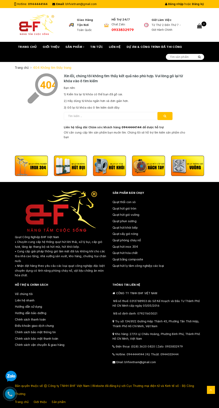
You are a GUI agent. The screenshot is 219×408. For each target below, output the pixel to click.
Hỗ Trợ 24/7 (121, 19)
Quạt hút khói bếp (125, 228)
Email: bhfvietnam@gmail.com (136, 362)
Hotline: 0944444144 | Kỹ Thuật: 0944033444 (147, 354)
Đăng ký (198, 4)
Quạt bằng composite (128, 259)
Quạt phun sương (124, 221)
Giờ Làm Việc (161, 20)
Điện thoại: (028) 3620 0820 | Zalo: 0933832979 (149, 346)
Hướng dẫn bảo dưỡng (30, 313)
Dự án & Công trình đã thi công (154, 47)
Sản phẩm (74, 47)
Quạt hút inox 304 (125, 247)
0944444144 (38, 4)
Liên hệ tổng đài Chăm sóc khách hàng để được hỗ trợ (114, 127)
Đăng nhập (174, 4)
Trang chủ (27, 47)
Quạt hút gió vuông (126, 215)
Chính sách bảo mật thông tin (35, 332)
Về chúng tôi (24, 294)
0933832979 (123, 30)
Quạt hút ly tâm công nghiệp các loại (138, 266)
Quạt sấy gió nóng (125, 234)
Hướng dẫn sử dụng (28, 307)
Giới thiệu (51, 47)
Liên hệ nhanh (24, 300)
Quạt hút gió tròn (124, 209)
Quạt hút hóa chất (125, 253)
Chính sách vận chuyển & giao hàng (39, 345)
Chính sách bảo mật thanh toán (36, 339)
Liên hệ (115, 47)
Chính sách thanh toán (30, 320)
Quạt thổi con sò (124, 202)
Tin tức (96, 47)
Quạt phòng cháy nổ (127, 240)
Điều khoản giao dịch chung (34, 326)
